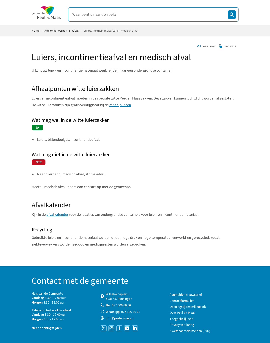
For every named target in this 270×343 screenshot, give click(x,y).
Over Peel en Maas (182, 312)
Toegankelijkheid (181, 319)
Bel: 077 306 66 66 (118, 305)
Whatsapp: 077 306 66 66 (123, 312)
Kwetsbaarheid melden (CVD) (190, 331)
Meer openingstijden (47, 328)
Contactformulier (182, 301)
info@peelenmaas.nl (120, 318)
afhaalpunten (120, 105)
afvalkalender (57, 214)
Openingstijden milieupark (188, 306)
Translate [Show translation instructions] (227, 46)
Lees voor (206, 46)
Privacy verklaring (182, 325)
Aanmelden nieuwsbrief (186, 294)
